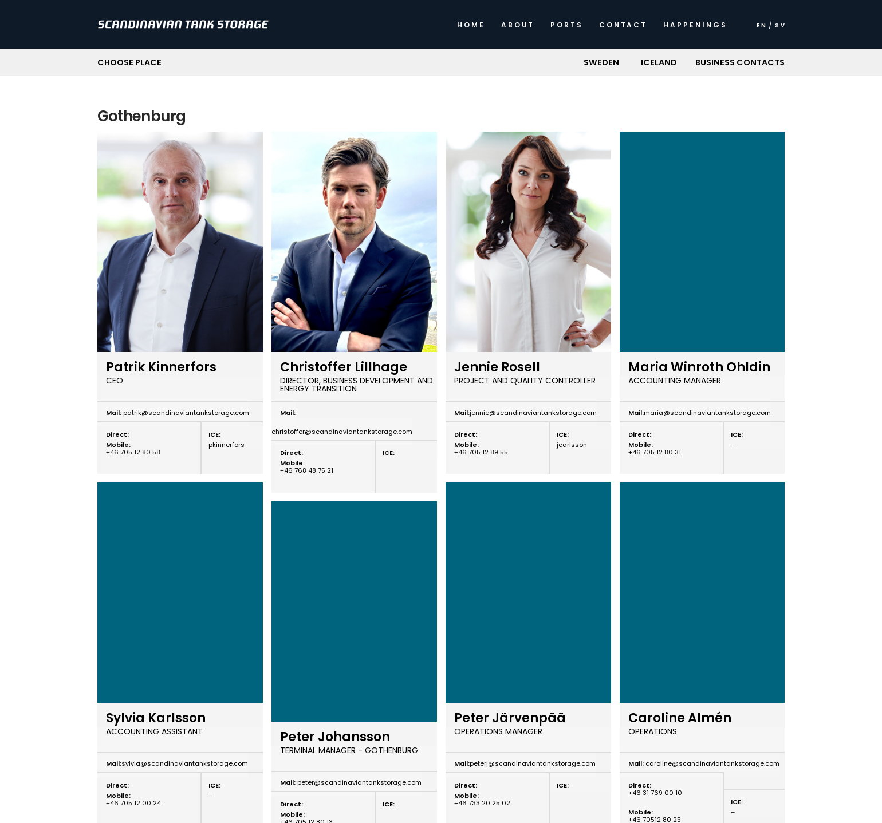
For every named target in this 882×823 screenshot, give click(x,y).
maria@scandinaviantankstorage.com (707, 412)
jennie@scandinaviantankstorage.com (533, 412)
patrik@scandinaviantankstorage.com (185, 412)
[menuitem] (761, 28)
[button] (601, 62)
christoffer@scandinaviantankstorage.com (341, 431)
